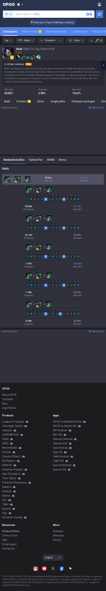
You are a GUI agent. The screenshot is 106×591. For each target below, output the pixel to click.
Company (7, 399)
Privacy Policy (10, 531)
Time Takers (9, 478)
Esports (6, 508)
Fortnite (6, 452)
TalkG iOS (58, 460)
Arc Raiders (8, 460)
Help (4, 539)
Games (6, 495)
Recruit (57, 539)
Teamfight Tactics (12, 426)
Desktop (7, 491)
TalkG (5, 504)
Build (7, 101)
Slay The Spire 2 (11, 473)
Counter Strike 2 (11, 456)
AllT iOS (57, 434)
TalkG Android (61, 456)
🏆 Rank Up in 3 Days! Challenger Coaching (57, 22)
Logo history (9, 407)
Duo (4, 500)
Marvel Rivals (9, 447)
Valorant (7, 430)
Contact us (8, 548)
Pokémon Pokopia (12, 469)
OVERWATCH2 (10, 434)
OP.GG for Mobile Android (67, 421)
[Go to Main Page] (9, 4)
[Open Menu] (99, 4)
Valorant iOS (60, 443)
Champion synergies (83, 101)
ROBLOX (7, 465)
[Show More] (20, 4)
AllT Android (60, 430)
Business (58, 531)
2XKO (5, 443)
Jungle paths (57, 101)
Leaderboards (79, 31)
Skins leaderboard (56, 31)
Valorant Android (62, 439)
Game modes (31, 31)
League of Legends (13, 421)
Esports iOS (59, 469)
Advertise (58, 535)
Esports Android (62, 465)
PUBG (5, 439)
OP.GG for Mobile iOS (65, 426)
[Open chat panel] (103, 65)
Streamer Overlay (12, 517)
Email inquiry (9, 544)
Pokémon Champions (14, 482)
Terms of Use (10, 535)
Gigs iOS (57, 452)
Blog (4, 403)
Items (40, 101)
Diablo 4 (6, 486)
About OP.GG (9, 394)
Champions (10, 31)
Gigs (4, 513)
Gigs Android (60, 447)
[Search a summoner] (89, 14)
